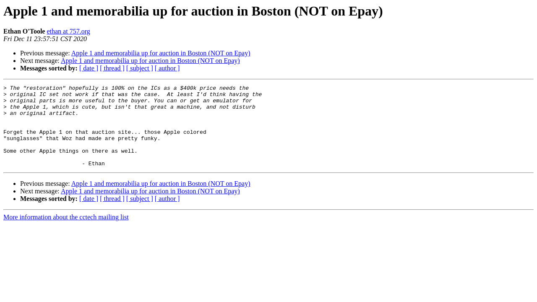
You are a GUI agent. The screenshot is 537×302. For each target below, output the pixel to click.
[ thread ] (112, 68)
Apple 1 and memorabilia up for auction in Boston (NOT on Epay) (160, 53)
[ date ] (88, 68)
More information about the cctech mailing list (66, 233)
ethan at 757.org (68, 31)
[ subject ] (139, 68)
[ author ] (167, 68)
